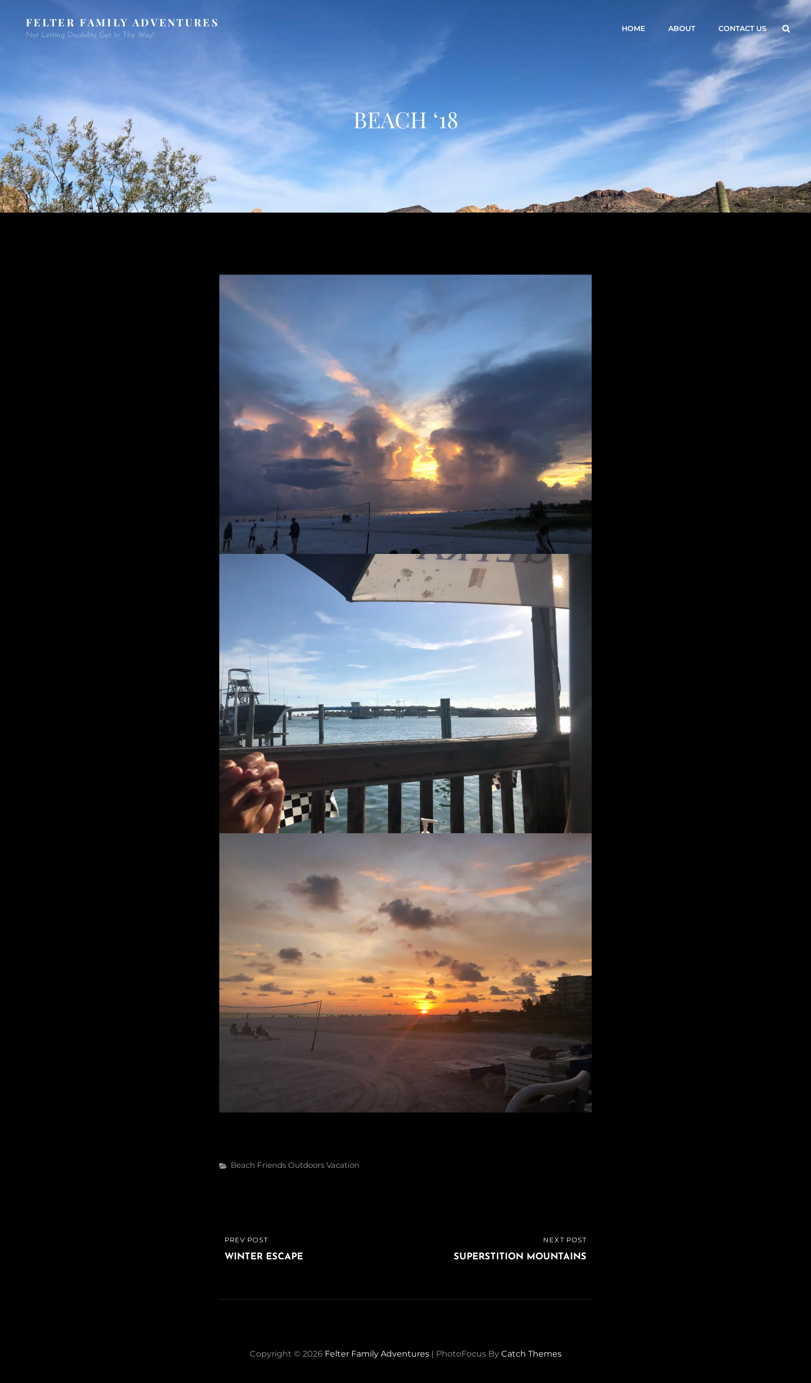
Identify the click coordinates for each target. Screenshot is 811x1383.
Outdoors (306, 1165)
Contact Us (742, 28)
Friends (271, 1165)
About (681, 28)
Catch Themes (531, 1354)
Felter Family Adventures (122, 22)
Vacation (342, 1165)
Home (633, 28)
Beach (243, 1165)
